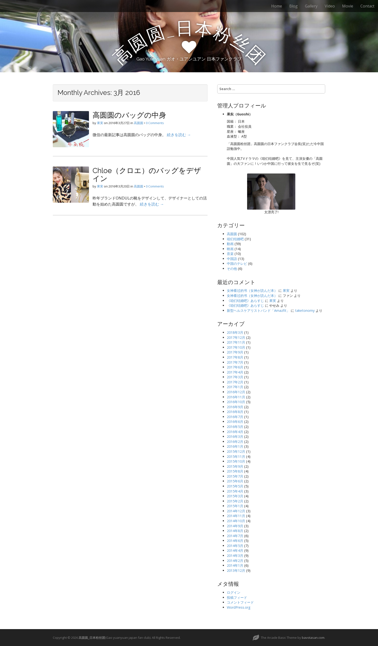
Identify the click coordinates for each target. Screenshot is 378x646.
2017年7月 (235, 362)
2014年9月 (235, 526)
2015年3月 (235, 496)
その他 (232, 268)
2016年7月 (235, 416)
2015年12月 (236, 451)
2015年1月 (235, 506)
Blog (293, 6)
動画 (230, 243)
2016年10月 (236, 402)
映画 (230, 248)
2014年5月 (235, 545)
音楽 (230, 253)
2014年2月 (235, 560)
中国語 (232, 258)
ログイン (233, 592)
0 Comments (155, 123)
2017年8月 (235, 357)
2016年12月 (236, 392)
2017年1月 (235, 387)
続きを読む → (179, 134)
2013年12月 (236, 570)
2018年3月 (235, 332)
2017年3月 (235, 377)
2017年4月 (235, 372)
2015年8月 (235, 471)
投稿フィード (237, 597)
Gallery (311, 6)
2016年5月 (235, 426)
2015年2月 (235, 501)
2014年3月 (235, 555)
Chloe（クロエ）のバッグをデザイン (147, 174)
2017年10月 (236, 347)
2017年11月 (236, 342)
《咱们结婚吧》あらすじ (245, 300)
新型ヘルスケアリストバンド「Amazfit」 (258, 310)
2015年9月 (235, 466)
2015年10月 (236, 461)
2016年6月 (235, 421)
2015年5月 (235, 486)
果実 (100, 123)
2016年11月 (236, 397)
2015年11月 (236, 456)
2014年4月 (235, 550)
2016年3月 (235, 436)
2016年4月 (235, 431)
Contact (367, 6)
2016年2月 (235, 441)
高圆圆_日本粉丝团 (92, 637)
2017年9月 (235, 352)
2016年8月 (235, 411)
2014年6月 (235, 540)
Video (330, 6)
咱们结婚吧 (235, 239)
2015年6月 (235, 481)
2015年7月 (235, 476)
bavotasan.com (313, 637)
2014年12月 (236, 511)
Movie (347, 6)
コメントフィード (240, 602)
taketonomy (305, 310)
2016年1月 (235, 446)
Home (276, 6)
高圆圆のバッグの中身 (129, 115)
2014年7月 (235, 535)
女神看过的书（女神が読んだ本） (252, 290)
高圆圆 (138, 123)
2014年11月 (236, 515)
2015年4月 (235, 491)
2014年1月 (235, 565)
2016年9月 (235, 407)
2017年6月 (235, 367)
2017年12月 (236, 337)
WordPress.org (238, 607)
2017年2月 (235, 382)
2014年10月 (236, 521)
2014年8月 (235, 530)
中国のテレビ (237, 263)
